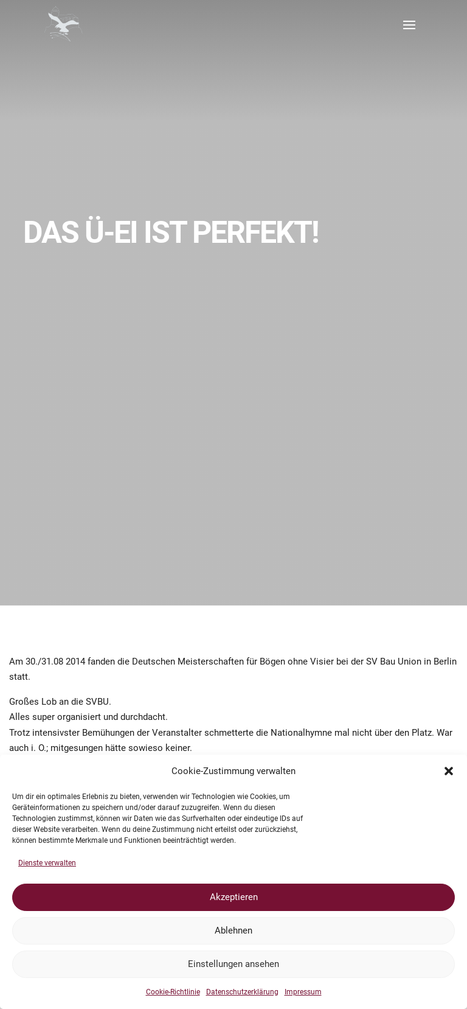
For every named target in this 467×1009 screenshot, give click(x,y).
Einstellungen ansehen (233, 963)
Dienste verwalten (47, 863)
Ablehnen (233, 930)
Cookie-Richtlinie (173, 992)
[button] (449, 771)
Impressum (303, 992)
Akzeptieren (234, 897)
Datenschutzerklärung (242, 992)
